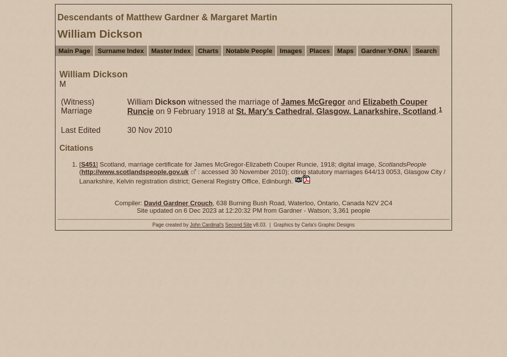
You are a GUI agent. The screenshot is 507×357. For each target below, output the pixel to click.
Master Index (171, 51)
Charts (208, 51)
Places (319, 51)
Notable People (249, 51)
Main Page (74, 51)
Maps (345, 51)
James (313, 102)
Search (426, 51)
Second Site (238, 225)
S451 (88, 164)
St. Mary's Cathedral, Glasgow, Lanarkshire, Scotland (336, 111)
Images (291, 51)
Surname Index (121, 51)
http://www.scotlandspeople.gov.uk (135, 172)
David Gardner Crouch (178, 203)
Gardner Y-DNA (384, 51)
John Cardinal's (207, 225)
